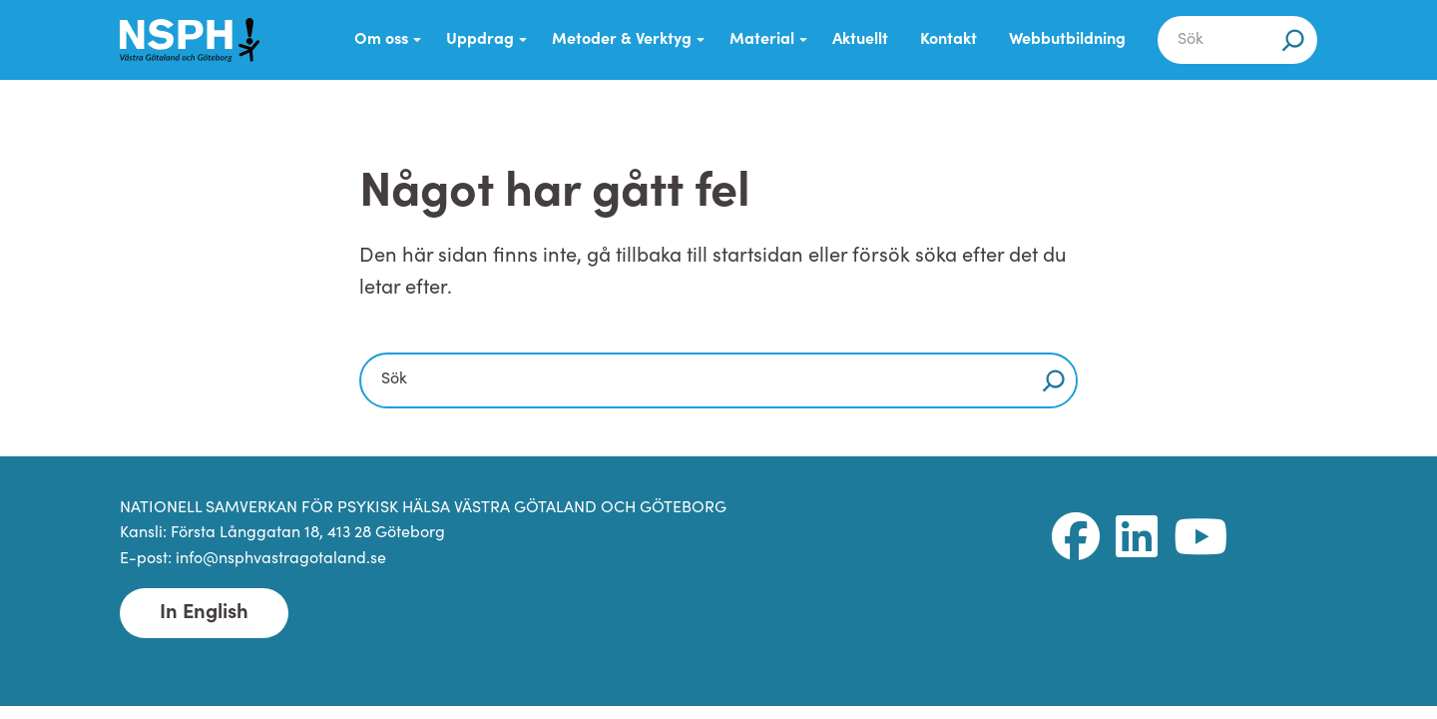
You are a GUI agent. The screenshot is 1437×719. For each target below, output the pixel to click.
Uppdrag (480, 40)
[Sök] (1293, 40)
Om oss (381, 40)
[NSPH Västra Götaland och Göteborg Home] (189, 40)
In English (204, 613)
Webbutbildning (1067, 40)
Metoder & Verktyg (622, 40)
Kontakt (948, 40)
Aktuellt (860, 40)
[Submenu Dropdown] (417, 40)
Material (761, 40)
